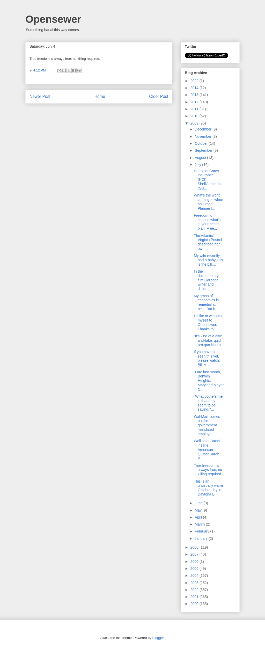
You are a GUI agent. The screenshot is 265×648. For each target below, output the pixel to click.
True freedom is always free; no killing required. (208, 469)
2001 (195, 597)
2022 (195, 81)
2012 (195, 102)
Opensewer (53, 19)
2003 (195, 583)
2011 (195, 109)
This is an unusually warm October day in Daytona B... (208, 487)
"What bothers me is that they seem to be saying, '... (208, 402)
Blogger (158, 638)
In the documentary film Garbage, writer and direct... (206, 280)
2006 (195, 561)
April (199, 517)
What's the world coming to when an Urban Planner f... (208, 201)
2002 (195, 590)
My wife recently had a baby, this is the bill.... (208, 259)
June (199, 503)
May (198, 510)
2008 (195, 547)
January (202, 538)
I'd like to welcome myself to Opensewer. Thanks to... (208, 322)
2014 (195, 88)
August (201, 158)
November (203, 136)
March (200, 524)
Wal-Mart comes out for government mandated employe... (207, 425)
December (203, 129)
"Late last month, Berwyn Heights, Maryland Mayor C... (209, 380)
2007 (195, 554)
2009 (195, 123)
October (202, 143)
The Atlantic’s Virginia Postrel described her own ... (208, 242)
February (202, 531)
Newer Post (40, 96)
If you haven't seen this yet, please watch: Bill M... (207, 358)
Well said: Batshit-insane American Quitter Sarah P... (208, 449)
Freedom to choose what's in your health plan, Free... (207, 221)
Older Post (158, 96)
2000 (195, 604)
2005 (195, 568)
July (198, 165)
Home (99, 96)
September (204, 150)
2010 (195, 116)
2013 (195, 95)
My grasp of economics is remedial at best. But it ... (206, 302)
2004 (195, 575)
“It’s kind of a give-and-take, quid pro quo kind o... (209, 340)
